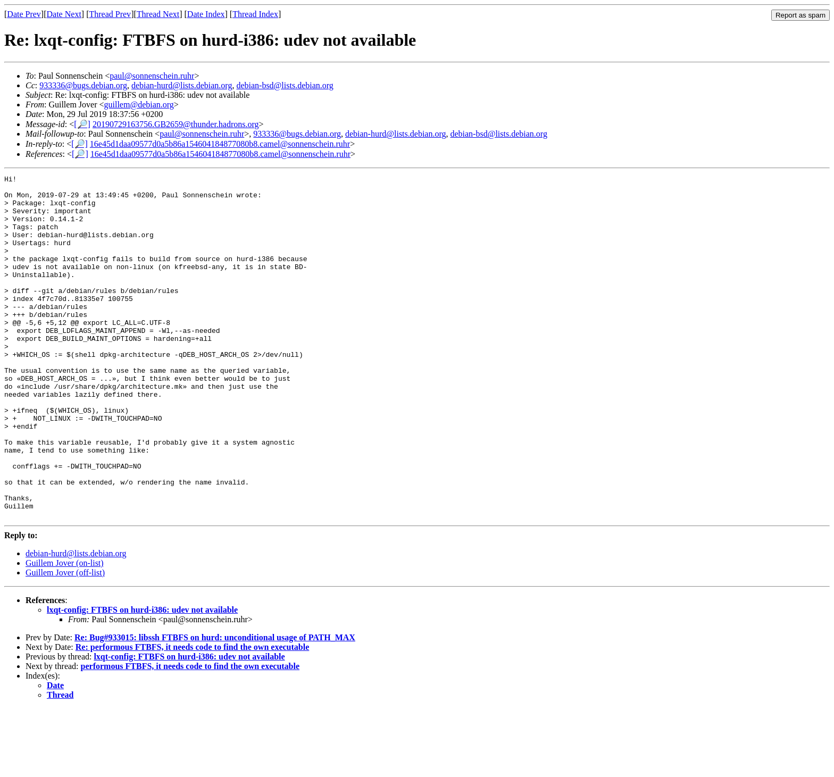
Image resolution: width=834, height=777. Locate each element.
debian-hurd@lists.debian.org (181, 85)
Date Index (206, 14)
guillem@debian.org (139, 104)
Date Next (64, 14)
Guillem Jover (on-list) (65, 631)
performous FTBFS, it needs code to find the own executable (190, 734)
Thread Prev (110, 14)
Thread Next (158, 14)
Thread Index (255, 14)
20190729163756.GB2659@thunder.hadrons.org (176, 124)
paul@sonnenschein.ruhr (152, 75)
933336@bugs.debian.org (83, 85)
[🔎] (82, 124)
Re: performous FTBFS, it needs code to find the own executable (193, 715)
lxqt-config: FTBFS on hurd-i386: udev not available (142, 678)
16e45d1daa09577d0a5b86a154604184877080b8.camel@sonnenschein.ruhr (220, 143)
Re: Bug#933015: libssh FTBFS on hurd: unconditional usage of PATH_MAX (214, 706)
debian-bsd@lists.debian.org (284, 85)
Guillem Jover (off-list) (65, 641)
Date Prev (24, 14)
